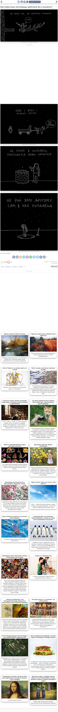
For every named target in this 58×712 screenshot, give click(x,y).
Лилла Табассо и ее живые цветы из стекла (14, 368)
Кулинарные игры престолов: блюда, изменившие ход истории (14, 556)
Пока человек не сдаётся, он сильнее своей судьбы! (14, 517)
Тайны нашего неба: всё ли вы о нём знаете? (43, 482)
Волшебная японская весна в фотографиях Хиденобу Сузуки (14, 482)
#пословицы (54, 263)
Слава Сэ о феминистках (43, 556)
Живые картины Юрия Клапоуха (15, 334)
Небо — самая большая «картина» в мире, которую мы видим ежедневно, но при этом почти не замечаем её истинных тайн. (43, 506)
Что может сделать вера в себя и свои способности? (14, 539)
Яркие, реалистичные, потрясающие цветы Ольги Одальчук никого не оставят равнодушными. (43, 355)
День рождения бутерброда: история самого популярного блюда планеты (43, 636)
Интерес (21, 266)
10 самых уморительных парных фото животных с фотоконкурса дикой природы (43, 402)
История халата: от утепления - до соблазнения (43, 600)
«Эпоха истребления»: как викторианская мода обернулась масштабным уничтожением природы (14, 601)
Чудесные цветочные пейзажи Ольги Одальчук (43, 334)
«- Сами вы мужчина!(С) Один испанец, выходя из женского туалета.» (43, 577)
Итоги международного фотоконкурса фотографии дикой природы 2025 (14, 636)
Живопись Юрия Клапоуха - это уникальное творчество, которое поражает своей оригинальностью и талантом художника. (14, 359)
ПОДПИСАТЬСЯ (35, 2)
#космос (46, 261)
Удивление (8, 266)
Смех (2, 266)
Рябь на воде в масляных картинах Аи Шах (43, 368)
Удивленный (54, 266)
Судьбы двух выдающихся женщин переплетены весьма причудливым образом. (43, 702)
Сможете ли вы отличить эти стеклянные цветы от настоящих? (14, 388)
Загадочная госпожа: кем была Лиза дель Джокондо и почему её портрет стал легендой (15, 678)
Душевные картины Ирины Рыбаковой (43, 445)
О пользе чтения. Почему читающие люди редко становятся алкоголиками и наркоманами (15, 402)
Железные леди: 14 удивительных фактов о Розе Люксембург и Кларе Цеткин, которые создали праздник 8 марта (43, 679)
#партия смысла (53, 261)
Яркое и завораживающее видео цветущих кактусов (15, 445)
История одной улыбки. (14, 700)
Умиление (14, 266)
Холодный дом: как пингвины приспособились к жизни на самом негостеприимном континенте (43, 518)
